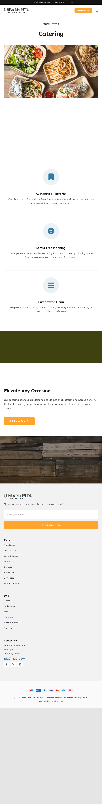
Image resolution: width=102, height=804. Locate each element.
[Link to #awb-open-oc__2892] (97, 11)
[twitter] (13, 760)
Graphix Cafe (57, 797)
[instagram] (20, 760)
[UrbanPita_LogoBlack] (16, 9)
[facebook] (6, 760)
